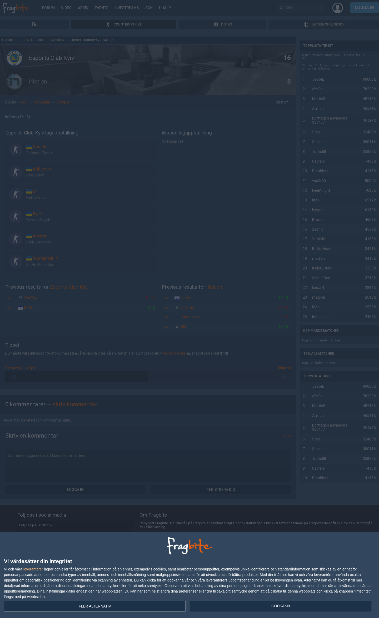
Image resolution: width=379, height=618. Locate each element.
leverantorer (33, 569)
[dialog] (189, 575)
